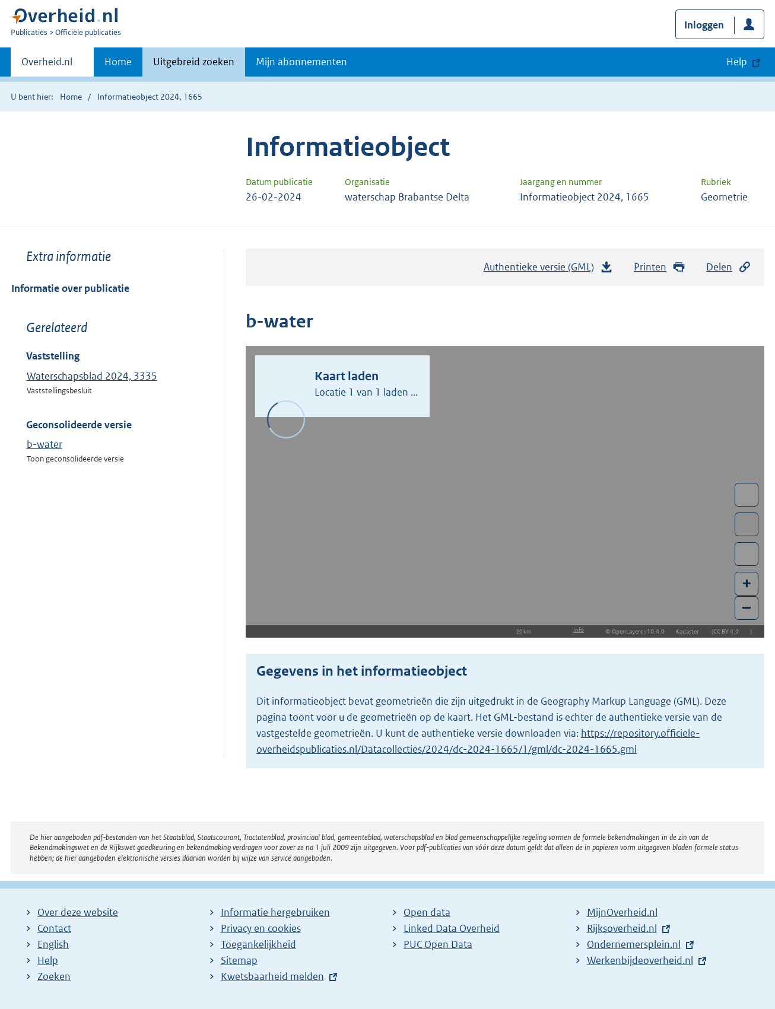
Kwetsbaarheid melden (272, 976)
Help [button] (736, 61)
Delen (728, 267)
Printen (659, 267)
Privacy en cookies (261, 928)
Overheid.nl (46, 65)
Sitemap (239, 960)
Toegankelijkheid (258, 944)
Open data (427, 912)
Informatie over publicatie (70, 288)
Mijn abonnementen (301, 61)
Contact (54, 928)
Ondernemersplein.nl (634, 944)
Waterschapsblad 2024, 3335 (92, 376)
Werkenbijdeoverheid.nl (640, 960)
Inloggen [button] (704, 24)
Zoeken (54, 976)
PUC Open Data (438, 944)
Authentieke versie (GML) (548, 270)
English (53, 944)
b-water (44, 444)
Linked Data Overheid (452, 928)
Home (118, 61)
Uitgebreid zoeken (193, 61)
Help (47, 960)
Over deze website (77, 912)
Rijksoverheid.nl (622, 928)
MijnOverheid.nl (622, 912)
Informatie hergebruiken (275, 912)
